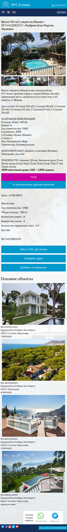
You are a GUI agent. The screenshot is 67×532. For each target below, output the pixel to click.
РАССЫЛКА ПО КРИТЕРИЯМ (52, 528)
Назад (33, 177)
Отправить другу (33, 258)
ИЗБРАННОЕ (60, 5)
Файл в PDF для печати (33, 249)
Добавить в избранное (34, 267)
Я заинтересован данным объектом (33, 184)
